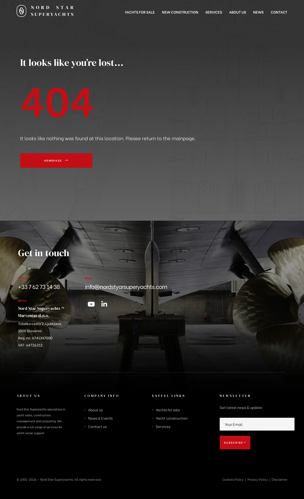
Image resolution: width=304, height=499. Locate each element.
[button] (56, 160)
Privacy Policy (257, 479)
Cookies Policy (233, 479)
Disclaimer (279, 479)
